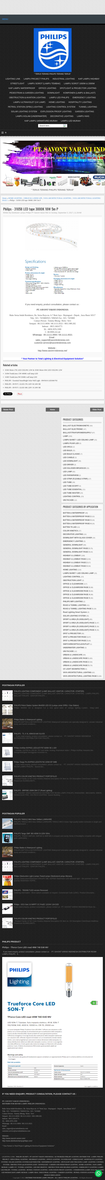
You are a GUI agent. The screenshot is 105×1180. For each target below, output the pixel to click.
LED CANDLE (68, 457)
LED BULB (67, 450)
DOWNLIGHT (53, 93)
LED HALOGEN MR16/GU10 (74, 468)
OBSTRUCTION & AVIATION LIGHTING (27, 97)
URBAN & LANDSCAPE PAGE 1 (76, 658)
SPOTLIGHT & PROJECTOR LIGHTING (78, 88)
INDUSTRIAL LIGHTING (64, 79)
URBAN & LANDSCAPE (33, 198)
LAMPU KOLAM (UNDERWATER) (31, 116)
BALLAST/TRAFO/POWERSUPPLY (77, 433)
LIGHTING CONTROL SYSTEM (60, 107)
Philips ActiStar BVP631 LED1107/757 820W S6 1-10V (35, 748)
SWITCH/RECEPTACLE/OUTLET (76, 644)
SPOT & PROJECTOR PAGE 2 (75, 641)
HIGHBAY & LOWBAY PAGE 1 (75, 559)
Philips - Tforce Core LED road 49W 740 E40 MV (25, 947)
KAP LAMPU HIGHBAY (88, 79)
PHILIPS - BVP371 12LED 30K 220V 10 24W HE (23, 388)
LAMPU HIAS (83, 116)
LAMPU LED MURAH (71, 121)
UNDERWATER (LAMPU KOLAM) (85, 1170)
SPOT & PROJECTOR (72, 633)
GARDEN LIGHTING (84, 111)
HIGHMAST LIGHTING (37, 1159)
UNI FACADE (68, 500)
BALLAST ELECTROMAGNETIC (76, 426)
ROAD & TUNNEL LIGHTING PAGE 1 (78, 609)
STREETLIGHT (17, 83)
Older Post (96, 410)
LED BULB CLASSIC (71, 454)
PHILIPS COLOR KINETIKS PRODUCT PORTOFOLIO (35, 776)
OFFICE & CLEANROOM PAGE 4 (76, 595)
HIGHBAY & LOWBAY (72, 556)
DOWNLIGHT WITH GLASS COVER (77, 538)
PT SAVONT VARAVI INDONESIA (42, 1157)
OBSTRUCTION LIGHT (72, 580)
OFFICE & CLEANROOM (73, 584)
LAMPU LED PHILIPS (59, 97)
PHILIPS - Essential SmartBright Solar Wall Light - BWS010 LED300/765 (31, 381)
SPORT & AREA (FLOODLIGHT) (76, 619)
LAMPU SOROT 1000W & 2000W (79, 83)
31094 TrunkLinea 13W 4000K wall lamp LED (21, 374)
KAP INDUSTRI (34, 1162)
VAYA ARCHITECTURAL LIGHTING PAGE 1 (80, 676)
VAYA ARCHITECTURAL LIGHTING (57, 198)
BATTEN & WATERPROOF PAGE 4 (77, 524)
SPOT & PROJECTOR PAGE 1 (75, 637)
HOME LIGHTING (57, 102)
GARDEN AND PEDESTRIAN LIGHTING (63, 1164)
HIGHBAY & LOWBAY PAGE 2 (75, 563)
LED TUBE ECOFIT (71, 486)
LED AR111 (67, 447)
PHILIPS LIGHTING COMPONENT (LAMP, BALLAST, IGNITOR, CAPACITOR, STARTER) (49, 691)
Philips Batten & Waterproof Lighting (28, 720)
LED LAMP (67, 472)
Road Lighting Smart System (75, 612)
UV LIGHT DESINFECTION (74, 669)
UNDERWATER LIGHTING (73, 648)
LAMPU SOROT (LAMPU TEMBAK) (44, 83)
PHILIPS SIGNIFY (22, 1157)
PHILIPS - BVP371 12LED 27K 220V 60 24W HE (23, 384)
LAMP (65, 436)
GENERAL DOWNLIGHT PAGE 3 (76, 552)
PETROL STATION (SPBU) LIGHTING (25, 107)
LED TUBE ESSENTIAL (72, 489)
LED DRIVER (68, 465)
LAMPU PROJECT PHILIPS (36, 79)
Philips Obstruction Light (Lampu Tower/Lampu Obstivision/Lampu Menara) (43, 876)
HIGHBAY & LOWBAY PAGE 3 (75, 566)
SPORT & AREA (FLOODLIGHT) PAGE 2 (79, 626)
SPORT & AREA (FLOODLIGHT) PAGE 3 (79, 630)
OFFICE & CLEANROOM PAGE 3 (76, 591)
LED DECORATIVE (40, 1167)
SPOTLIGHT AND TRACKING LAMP (74, 1162)
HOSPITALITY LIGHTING (80, 102)
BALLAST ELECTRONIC (73, 429)
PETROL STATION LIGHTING (37, 1170)
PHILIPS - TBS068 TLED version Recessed (31, 890)
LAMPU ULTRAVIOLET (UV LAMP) (29, 102)
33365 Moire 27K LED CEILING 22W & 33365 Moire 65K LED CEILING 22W (33, 370)
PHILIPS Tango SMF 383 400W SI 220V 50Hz (32, 834)
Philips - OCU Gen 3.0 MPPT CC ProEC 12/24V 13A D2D (36, 904)
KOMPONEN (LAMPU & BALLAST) (79, 93)
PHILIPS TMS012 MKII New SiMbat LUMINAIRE (33, 819)
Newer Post (8, 410)
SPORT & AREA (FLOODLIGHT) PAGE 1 (79, 623)
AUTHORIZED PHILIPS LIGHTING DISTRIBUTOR (72, 1157)
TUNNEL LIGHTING (88, 107)
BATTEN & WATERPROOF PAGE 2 (77, 516)
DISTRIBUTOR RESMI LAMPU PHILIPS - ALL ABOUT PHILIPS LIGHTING (51, 1178)
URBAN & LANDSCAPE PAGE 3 (76, 665)
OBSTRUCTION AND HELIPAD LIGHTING (63, 1167)
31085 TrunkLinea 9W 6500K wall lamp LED (21, 377)
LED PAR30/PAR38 (70, 475)
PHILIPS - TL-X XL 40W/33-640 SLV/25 (29, 734)
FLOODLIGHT (66, 1159)
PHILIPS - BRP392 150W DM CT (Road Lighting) (33, 790)
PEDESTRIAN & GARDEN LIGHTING (26, 93)
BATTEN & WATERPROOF (73, 513)
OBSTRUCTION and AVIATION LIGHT (23, 1164)
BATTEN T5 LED (69, 527)
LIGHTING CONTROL (71, 496)
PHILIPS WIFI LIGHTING (73, 602)
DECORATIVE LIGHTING (61, 116)
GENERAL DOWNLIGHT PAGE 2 (76, 548)
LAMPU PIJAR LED (71, 443)
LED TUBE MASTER (71, 493)
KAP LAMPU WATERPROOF (22, 88)
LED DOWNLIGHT (70, 461)
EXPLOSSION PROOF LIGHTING (56, 111)
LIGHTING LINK (13, 79)
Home (4, 198)
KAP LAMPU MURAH (19, 1172)
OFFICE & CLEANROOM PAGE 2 (76, 587)
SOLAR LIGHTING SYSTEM (24, 111)
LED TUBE (67, 482)
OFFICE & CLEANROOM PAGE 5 (76, 598)
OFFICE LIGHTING (47, 88)
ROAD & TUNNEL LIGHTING (74, 605)
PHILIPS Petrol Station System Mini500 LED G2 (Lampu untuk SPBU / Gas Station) (46, 705)
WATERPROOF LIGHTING (50, 1162)
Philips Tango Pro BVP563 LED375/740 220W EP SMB (35, 762)
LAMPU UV (13, 1167)
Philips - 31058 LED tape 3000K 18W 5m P (30, 209)
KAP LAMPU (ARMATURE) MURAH (41, 121)
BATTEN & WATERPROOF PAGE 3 (77, 520)
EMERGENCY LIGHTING (84, 97)
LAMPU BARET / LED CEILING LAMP (78, 440)
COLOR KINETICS (70, 531)
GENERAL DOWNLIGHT (73, 545)
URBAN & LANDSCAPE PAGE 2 (76, 662)
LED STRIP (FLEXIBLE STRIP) (75, 479)
